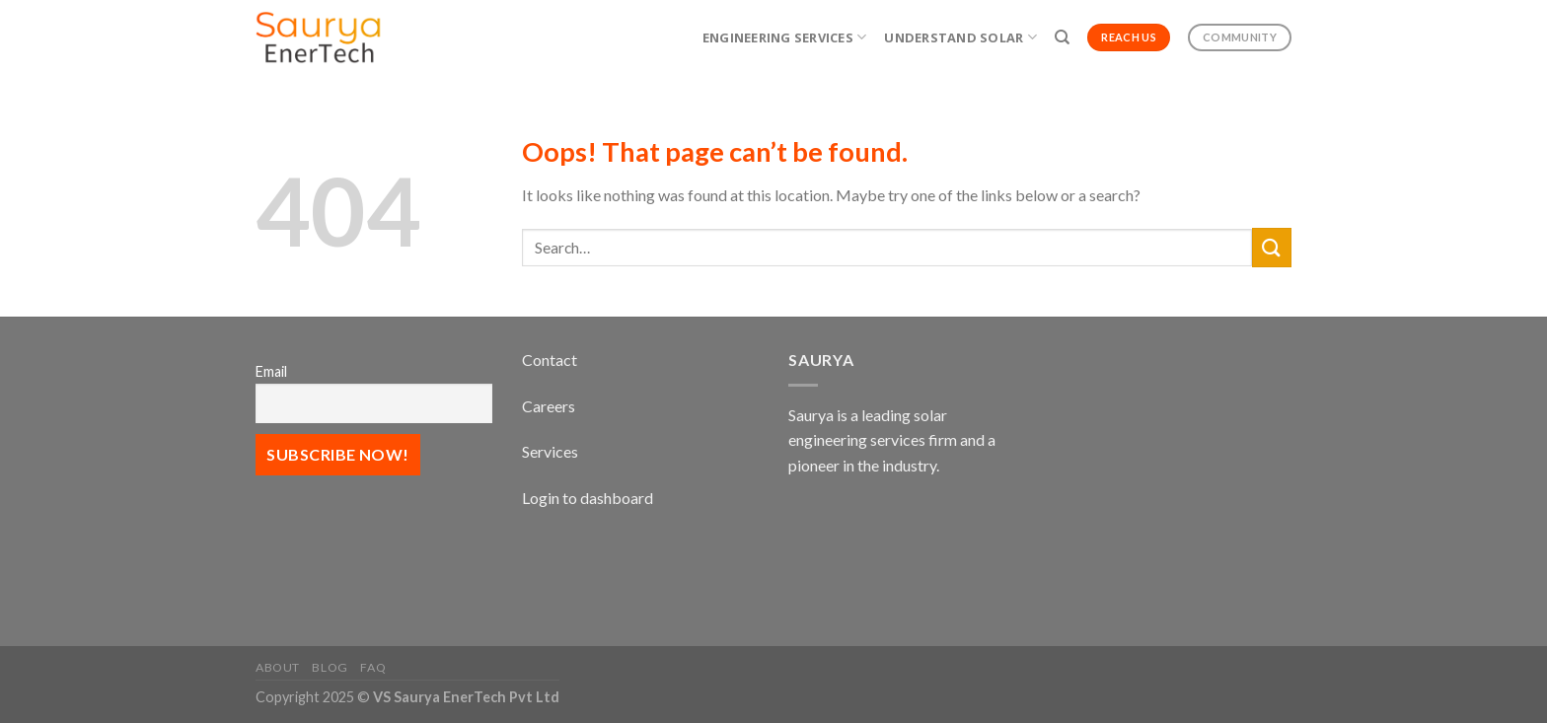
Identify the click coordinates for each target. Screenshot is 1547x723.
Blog (329, 667)
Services (550, 451)
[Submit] (1271, 247)
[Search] (1062, 37)
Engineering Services (784, 37)
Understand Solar (960, 37)
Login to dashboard (587, 497)
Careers (548, 406)
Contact (549, 359)
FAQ (373, 667)
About (278, 667)
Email (271, 371)
